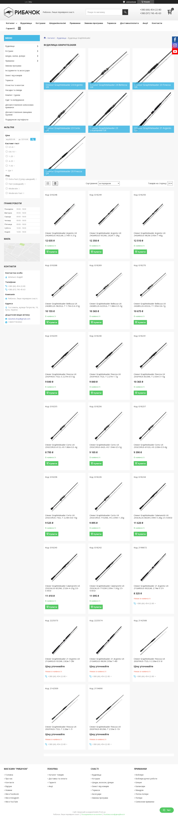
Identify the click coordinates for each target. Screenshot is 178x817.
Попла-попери (141, 794)
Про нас (8, 778)
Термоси (111, 23)
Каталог (10, 23)
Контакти (157, 23)
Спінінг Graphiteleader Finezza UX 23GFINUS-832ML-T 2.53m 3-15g (149, 375)
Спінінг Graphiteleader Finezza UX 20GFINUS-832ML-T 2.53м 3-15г (105, 727)
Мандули (139, 790)
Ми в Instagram (12, 798)
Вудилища (26, 23)
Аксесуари (96, 794)
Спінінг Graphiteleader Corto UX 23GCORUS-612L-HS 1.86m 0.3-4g (61, 446)
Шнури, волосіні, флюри (103, 782)
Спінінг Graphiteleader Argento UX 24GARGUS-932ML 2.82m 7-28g (105, 234)
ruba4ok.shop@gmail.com (19, 319)
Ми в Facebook (12, 794)
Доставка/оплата (129, 23)
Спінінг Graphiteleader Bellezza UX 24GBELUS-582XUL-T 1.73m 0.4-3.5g (62, 304)
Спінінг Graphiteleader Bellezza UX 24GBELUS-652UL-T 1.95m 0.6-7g (150, 304)
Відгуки (8, 786)
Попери (138, 798)
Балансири (140, 786)
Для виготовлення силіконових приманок (19, 106)
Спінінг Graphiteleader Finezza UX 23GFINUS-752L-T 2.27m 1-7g (105, 375)
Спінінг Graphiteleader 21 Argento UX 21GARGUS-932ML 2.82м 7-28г (62, 660)
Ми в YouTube (11, 801)
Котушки (40, 23)
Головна (9, 774)
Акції (145, 23)
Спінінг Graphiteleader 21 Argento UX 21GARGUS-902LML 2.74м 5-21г (151, 587)
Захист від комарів (13, 75)
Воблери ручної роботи (146, 778)
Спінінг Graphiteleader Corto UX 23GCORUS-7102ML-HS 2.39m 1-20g (107, 516)
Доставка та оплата (58, 778)
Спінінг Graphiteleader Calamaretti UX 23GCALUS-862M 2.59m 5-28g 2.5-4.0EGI (153, 516)
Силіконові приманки (144, 801)
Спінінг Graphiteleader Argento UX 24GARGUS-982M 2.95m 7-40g (150, 234)
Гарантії (10, 28)
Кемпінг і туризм (12, 95)
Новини (8, 790)
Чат (167, 810)
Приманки (75, 23)
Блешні (138, 782)
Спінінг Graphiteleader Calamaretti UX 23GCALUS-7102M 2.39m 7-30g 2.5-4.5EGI (107, 588)
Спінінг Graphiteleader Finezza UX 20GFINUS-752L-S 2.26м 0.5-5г (149, 660)
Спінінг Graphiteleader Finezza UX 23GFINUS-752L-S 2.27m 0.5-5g (60, 375)
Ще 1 (10, 170)
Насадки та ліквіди (13, 90)
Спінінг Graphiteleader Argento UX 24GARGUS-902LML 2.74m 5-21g (61, 234)
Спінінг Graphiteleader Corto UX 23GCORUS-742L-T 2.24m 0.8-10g (61, 516)
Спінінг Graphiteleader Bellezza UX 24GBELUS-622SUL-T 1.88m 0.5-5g (106, 304)
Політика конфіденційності (114, 814)
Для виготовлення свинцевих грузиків (18, 113)
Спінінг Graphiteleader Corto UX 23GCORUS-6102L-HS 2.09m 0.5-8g (150, 446)
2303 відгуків (131, 2)
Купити (53, 251)
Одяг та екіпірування (14, 100)
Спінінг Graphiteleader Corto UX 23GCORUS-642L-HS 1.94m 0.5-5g (106, 446)
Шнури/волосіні (57, 23)
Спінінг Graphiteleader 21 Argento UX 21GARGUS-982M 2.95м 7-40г (107, 660)
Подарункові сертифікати (16, 119)
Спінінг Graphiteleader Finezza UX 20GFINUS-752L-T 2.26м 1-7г (60, 727)
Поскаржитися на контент (91, 814)
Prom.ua (102, 812)
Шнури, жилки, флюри (15, 56)
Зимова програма (93, 23)
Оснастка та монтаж (14, 85)
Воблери (139, 774)
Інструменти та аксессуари (17, 70)
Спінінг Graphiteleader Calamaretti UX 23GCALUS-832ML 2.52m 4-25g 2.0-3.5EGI (62, 588)
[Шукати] (125, 12)
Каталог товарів (56, 774)
